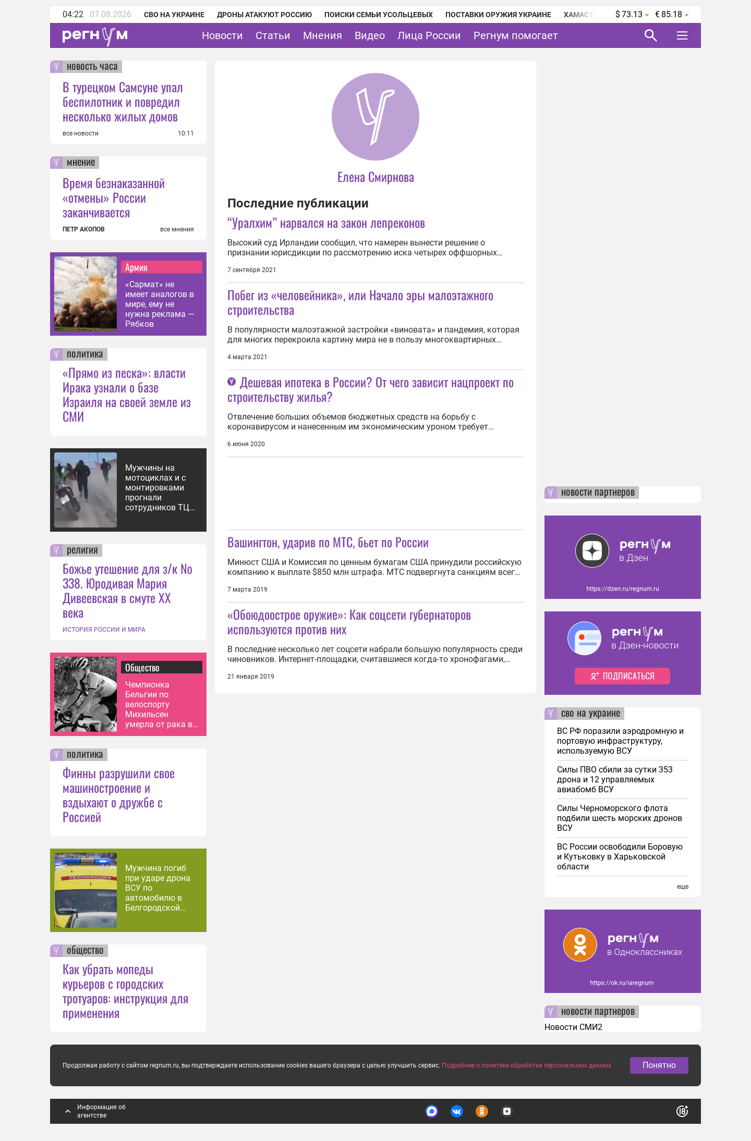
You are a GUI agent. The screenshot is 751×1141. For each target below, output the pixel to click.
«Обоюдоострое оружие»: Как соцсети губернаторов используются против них (349, 621)
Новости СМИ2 (573, 1027)
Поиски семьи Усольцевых (378, 14)
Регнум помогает (516, 35)
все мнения (177, 229)
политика (85, 354)
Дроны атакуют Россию (264, 14)
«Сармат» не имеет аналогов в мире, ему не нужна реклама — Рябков (159, 304)
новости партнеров (598, 492)
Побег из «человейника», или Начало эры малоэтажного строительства (360, 301)
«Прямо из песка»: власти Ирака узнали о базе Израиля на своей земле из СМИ (127, 394)
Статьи (273, 35)
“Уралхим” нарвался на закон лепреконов (326, 222)
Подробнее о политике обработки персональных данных (526, 1065)
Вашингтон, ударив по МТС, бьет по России (328, 541)
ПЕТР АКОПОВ (84, 229)
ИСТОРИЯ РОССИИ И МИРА (104, 629)
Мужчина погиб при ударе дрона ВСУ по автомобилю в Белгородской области (157, 888)
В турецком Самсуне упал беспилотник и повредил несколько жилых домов (123, 101)
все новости (81, 133)
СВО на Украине (174, 14)
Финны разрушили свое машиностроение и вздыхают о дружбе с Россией (119, 794)
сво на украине (590, 713)
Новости (222, 35)
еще (682, 886)
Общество (142, 667)
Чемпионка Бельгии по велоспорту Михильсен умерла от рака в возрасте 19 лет (158, 704)
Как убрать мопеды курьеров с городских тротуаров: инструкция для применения (125, 990)
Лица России (429, 35)
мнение (81, 162)
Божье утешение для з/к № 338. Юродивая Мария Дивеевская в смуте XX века (127, 590)
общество (85, 950)
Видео (370, 35)
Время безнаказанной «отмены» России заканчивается (114, 197)
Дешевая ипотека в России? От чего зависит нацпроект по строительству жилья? (370, 389)
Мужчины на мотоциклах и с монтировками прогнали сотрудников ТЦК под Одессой (160, 487)
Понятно (659, 1065)
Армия (136, 267)
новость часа (92, 66)
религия (82, 550)
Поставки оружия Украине (498, 14)
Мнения (322, 35)
